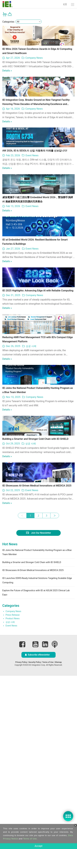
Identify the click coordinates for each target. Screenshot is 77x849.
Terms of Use (30, 838)
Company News (34, 75)
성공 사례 (31, 467)
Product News (13, 791)
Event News (31, 207)
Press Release (13, 788)
